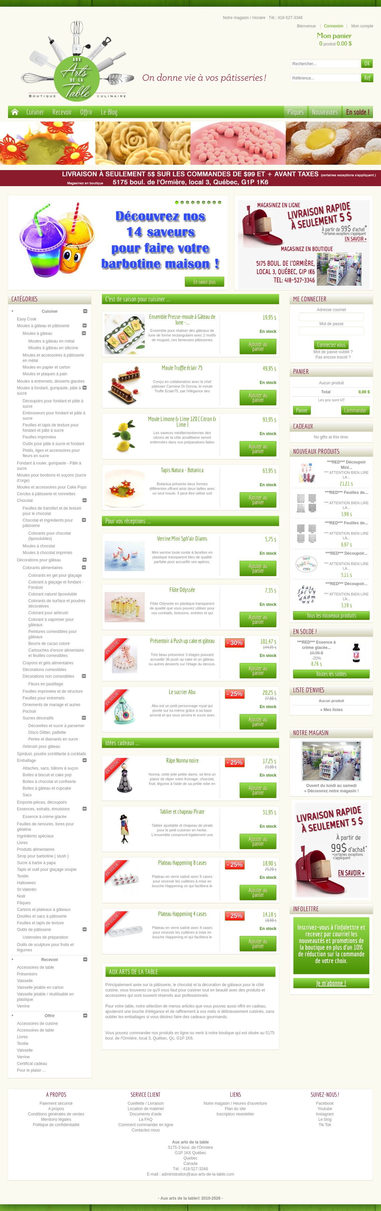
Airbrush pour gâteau (41, 746)
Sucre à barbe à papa (36, 862)
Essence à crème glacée (45, 816)
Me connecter (310, 299)
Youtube (325, 1108)
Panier (301, 371)
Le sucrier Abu (182, 691)
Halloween (26, 883)
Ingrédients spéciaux (35, 836)
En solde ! (358, 112)
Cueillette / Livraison (146, 1103)
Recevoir (62, 112)
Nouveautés (325, 112)
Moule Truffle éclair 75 (182, 367)
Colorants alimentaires (42, 567)
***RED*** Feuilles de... (346, 492)
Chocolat (25, 500)
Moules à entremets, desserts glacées (51, 381)
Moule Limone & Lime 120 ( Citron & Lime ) (182, 421)
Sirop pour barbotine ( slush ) (43, 856)
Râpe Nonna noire (182, 760)
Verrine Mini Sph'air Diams (182, 538)
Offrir (86, 112)
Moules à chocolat (39, 546)
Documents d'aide (146, 1114)
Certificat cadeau (32, 1063)
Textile (22, 876)
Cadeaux (303, 426)
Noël (21, 896)
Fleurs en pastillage (45, 684)
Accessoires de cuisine (37, 1023)
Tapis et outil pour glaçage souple (47, 869)
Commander (355, 410)
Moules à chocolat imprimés (48, 552)
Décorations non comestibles (48, 676)
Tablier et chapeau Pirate (182, 811)
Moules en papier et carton (46, 367)
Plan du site (235, 1108)
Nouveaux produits (316, 451)
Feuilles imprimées (39, 437)
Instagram (325, 1114)
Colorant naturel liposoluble (52, 594)
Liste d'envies (309, 690)
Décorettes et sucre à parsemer (56, 725)
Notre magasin (311, 732)
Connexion (333, 26)
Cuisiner (35, 112)
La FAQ (146, 1119)
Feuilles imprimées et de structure (53, 691)
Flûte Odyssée (182, 589)
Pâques (295, 112)
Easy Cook (26, 319)
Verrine (23, 1006)
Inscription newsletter (235, 1114)
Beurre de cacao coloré (49, 643)
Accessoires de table (35, 967)
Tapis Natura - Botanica (182, 470)
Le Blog (109, 112)
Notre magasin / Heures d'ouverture (235, 1103)
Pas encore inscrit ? (333, 357)
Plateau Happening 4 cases (182, 913)
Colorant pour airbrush (48, 613)
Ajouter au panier (258, 346)
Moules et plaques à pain (45, 374)
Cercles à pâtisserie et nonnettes (46, 494)
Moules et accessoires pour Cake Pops (52, 487)
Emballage (26, 760)
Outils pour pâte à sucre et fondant (53, 443)
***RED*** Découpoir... (346, 553)
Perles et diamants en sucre (53, 739)
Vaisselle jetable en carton (40, 987)
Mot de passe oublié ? (333, 352)
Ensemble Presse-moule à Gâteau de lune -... (182, 319)
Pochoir (29, 711)
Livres (22, 842)
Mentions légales (56, 1119)
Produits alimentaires (35, 849)
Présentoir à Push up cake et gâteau (182, 640)
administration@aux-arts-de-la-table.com (198, 1174)
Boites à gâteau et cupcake (47, 788)
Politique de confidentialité (56, 1124)
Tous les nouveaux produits (331, 615)
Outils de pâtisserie (34, 929)
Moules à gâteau (37, 333)
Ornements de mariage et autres (52, 704)
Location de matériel (146, 1108)
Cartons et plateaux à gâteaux (44, 909)
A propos (56, 1108)
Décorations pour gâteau (39, 560)
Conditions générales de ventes (56, 1114)
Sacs (27, 795)
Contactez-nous (146, 1130)
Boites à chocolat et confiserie (49, 781)
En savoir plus (205, 282)
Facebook (325, 1103)
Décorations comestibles (45, 669)
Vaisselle (25, 980)
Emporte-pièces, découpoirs (42, 802)
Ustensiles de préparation (45, 937)
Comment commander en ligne (145, 1124)
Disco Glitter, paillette (47, 732)
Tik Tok (325, 1124)
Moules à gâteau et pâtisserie (43, 325)
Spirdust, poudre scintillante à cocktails (51, 754)
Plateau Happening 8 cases (182, 862)
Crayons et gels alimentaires (48, 663)
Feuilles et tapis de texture (40, 923)
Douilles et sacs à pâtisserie (42, 916)
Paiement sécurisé (56, 1103)
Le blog (324, 1119)
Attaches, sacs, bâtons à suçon (50, 768)
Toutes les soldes (331, 673)
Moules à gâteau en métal (51, 341)
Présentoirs (27, 974)
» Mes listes (331, 709)
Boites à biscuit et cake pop (47, 775)
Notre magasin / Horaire (244, 17)
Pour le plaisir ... (31, 1070)
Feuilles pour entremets (44, 698)
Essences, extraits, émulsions (43, 809)
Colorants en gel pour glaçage (55, 575)
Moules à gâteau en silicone (53, 348)
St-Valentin (26, 889)
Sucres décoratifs (38, 718)
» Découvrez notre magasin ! (331, 791)
